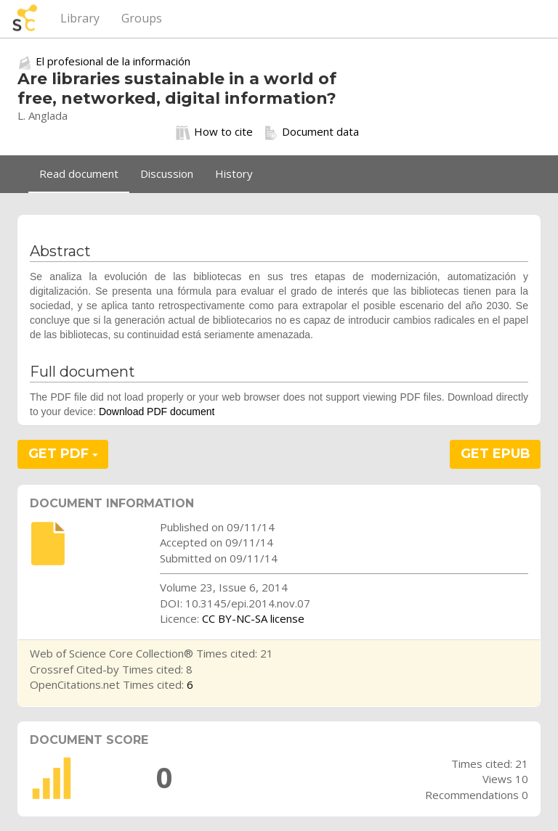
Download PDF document (157, 411)
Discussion (166, 173)
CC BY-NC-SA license (253, 618)
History (234, 173)
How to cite (214, 132)
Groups (141, 18)
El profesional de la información (113, 61)
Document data (311, 132)
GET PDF (63, 454)
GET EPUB (495, 454)
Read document (78, 173)
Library (80, 18)
